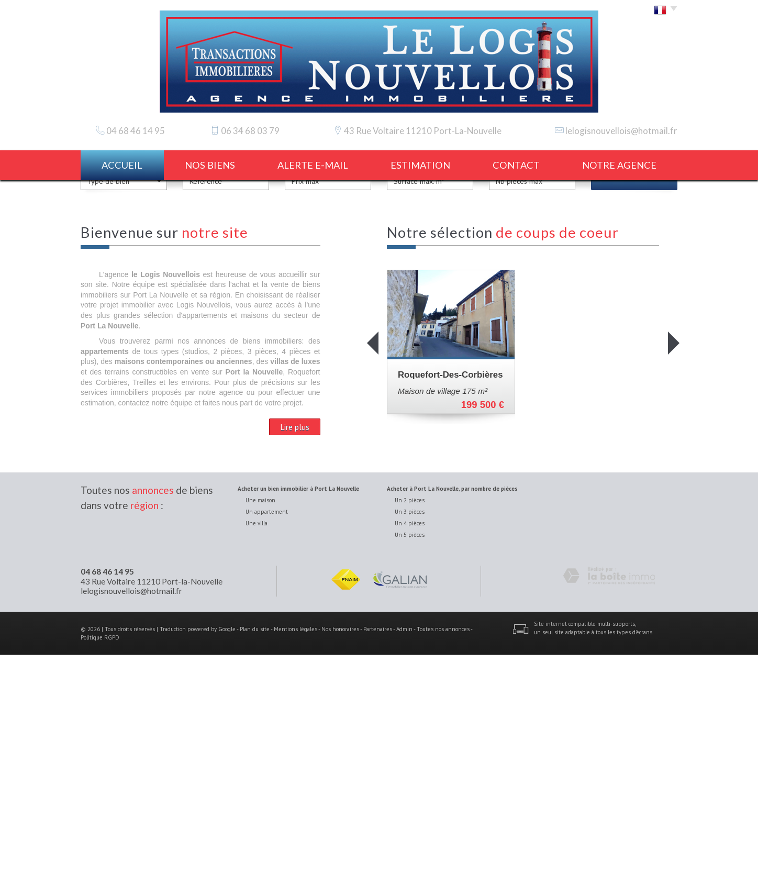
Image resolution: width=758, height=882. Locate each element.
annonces (153, 717)
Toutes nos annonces (443, 855)
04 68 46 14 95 (107, 798)
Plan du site (255, 855)
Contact (516, 165)
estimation (420, 165)
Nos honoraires (340, 855)
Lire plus (294, 654)
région (144, 732)
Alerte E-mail (312, 165)
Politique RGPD (100, 864)
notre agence (619, 165)
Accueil (122, 165)
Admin (404, 855)
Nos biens (210, 165)
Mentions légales (295, 855)
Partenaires (377, 855)
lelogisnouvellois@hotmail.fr (621, 130)
